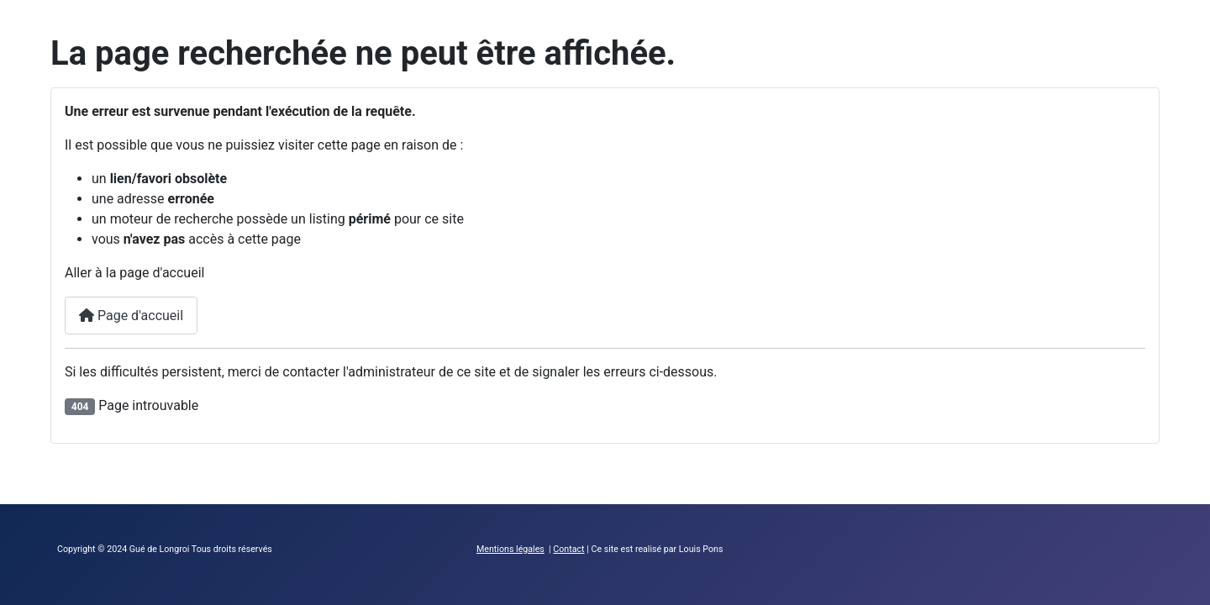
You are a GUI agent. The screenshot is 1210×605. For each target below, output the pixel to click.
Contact (568, 549)
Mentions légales (510, 549)
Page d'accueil (131, 316)
